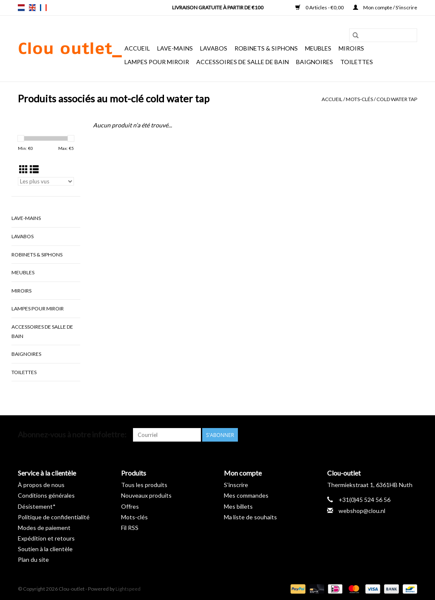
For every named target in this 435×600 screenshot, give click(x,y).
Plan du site (33, 559)
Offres (130, 506)
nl (21, 7)
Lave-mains (175, 48)
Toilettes (356, 61)
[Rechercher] (383, 35)
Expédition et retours (46, 538)
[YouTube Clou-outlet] (395, 435)
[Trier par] (46, 181)
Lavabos (213, 48)
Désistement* (37, 506)
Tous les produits (144, 484)
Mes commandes (246, 495)
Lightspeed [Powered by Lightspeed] (128, 589)
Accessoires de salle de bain (242, 61)
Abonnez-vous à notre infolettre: (72, 434)
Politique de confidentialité (54, 517)
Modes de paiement (44, 527)
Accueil (137, 48)
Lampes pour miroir (156, 61)
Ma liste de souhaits (250, 517)
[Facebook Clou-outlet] (366, 435)
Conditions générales (46, 495)
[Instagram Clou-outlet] (410, 435)
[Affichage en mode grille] (23, 169)
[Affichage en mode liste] (34, 169)
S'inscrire (236, 484)
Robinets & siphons (266, 48)
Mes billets (238, 506)
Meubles (318, 48)
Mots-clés (359, 99)
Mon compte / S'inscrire (385, 7)
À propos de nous (41, 484)
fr (43, 7)
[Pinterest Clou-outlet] (380, 435)
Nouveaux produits (146, 495)
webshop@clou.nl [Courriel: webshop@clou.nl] (362, 510)
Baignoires (314, 61)
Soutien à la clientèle (45, 548)
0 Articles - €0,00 (320, 7)
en (32, 7)
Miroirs (351, 48)
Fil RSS (129, 527)
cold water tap (396, 99)
